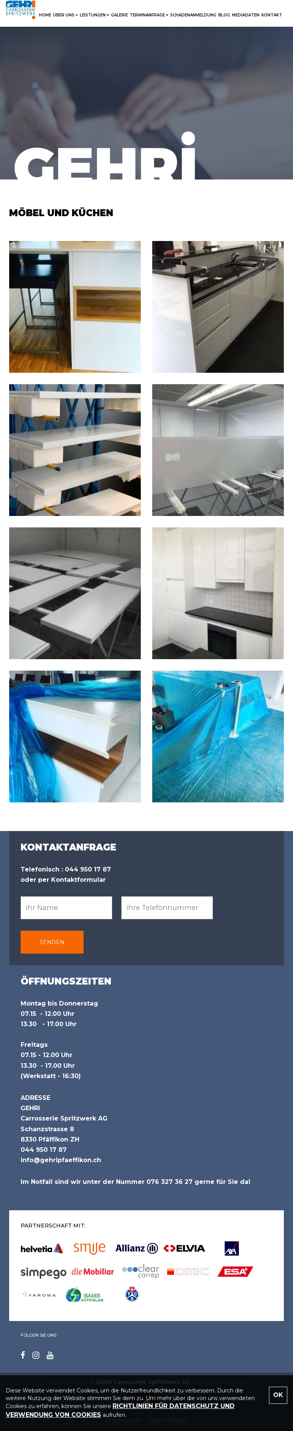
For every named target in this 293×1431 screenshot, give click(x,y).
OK (278, 1395)
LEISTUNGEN (94, 15)
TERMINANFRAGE (149, 15)
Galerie (119, 15)
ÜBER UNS (65, 15)
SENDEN (52, 942)
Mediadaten (245, 15)
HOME (45, 15)
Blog (224, 15)
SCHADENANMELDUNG (193, 15)
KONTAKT (271, 15)
